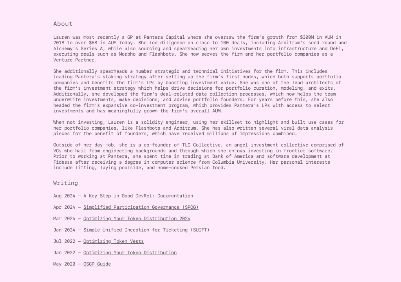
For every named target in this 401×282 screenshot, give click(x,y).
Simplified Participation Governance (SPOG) (141, 207)
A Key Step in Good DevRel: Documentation (138, 196)
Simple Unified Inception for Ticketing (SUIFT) (146, 230)
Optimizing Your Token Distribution (130, 252)
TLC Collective (201, 145)
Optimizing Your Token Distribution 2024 (136, 218)
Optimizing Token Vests (113, 241)
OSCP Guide (97, 264)
